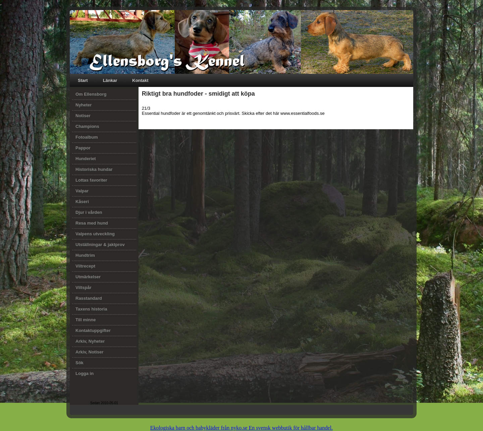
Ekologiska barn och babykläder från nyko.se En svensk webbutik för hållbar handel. (241, 428)
